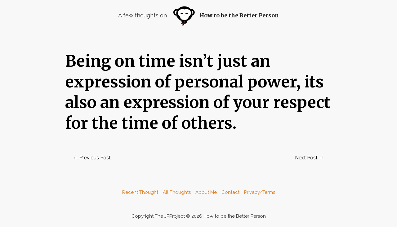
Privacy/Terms (259, 192)
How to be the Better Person (239, 15)
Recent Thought (140, 192)
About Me (206, 192)
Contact (230, 192)
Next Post (309, 158)
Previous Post (92, 158)
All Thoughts (177, 192)
